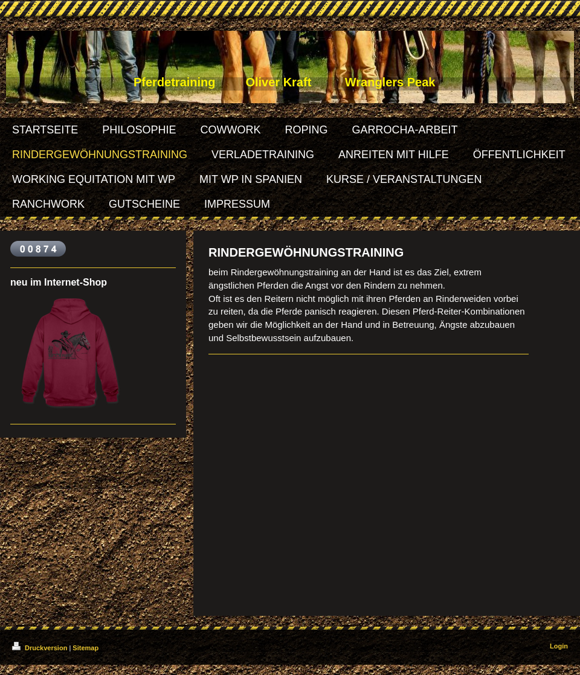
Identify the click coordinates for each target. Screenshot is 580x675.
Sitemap (85, 647)
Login (559, 646)
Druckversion (40, 647)
